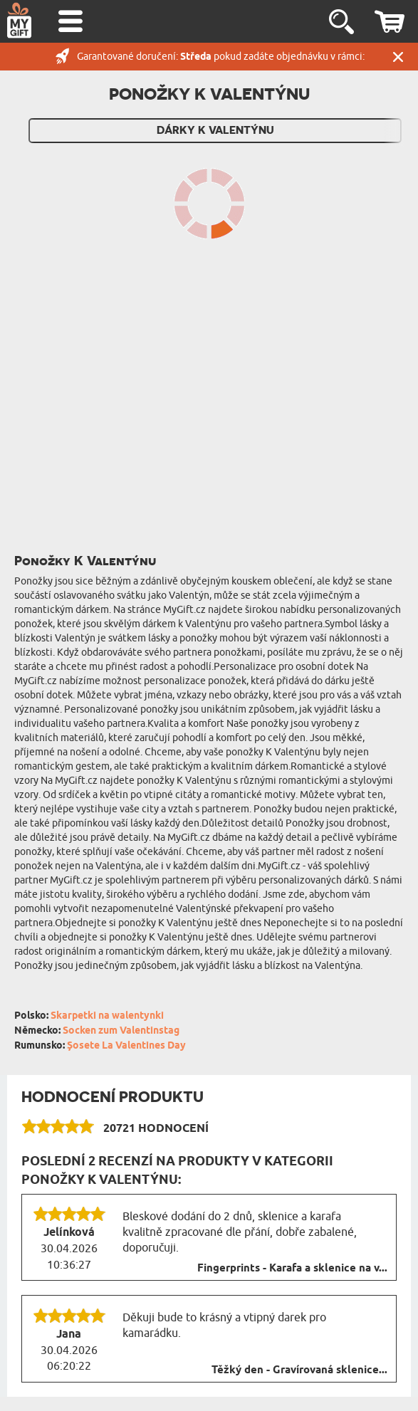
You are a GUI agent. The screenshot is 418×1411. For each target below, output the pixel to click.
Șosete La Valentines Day (126, 1046)
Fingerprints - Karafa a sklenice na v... (292, 1268)
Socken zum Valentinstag (121, 1031)
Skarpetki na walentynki (107, 1016)
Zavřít (398, 56)
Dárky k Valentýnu (215, 130)
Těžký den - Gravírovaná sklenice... (299, 1370)
